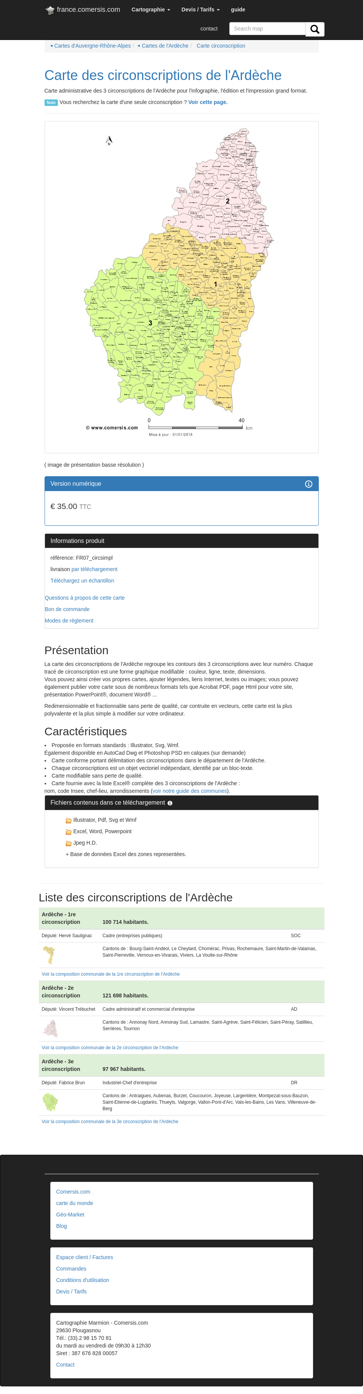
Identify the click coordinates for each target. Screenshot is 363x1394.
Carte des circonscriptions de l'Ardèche (163, 75)
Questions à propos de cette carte (85, 598)
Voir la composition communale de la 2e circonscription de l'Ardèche (110, 1047)
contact (208, 29)
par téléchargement (94, 569)
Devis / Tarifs (71, 1291)
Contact (65, 1365)
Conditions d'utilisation (82, 1280)
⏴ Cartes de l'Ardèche (163, 46)
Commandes (71, 1269)
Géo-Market (70, 1215)
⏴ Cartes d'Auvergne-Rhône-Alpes (90, 46)
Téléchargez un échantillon (82, 581)
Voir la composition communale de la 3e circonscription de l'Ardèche (110, 1121)
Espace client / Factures (84, 1257)
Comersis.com (73, 1192)
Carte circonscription (220, 46)
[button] (151, 9)
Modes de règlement (69, 621)
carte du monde (74, 1203)
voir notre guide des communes (190, 791)
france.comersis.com (82, 11)
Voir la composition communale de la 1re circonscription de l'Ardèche (111, 974)
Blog (61, 1226)
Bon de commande (67, 609)
